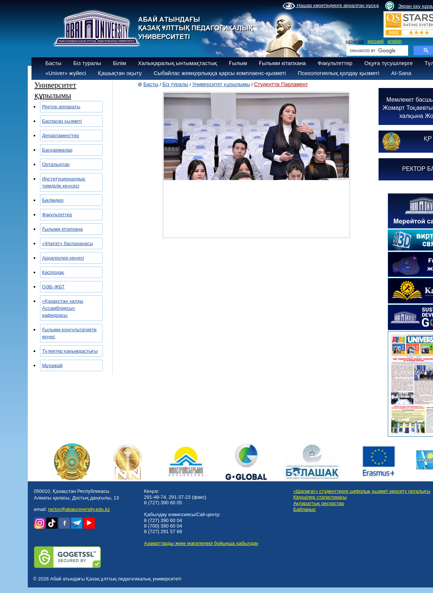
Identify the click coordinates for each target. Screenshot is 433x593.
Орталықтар (56, 164)
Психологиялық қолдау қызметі (338, 73)
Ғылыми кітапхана (282, 63)
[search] (376, 50)
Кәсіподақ (53, 272)
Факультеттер (335, 63)
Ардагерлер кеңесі (63, 258)
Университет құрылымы (221, 84)
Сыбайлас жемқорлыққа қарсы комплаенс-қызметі (220, 73)
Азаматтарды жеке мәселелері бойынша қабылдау (201, 543)
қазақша (355, 41)
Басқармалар (57, 150)
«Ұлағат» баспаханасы (67, 243)
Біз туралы (87, 63)
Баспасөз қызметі (62, 121)
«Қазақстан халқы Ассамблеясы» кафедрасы (62, 308)
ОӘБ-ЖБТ (53, 286)
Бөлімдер (53, 200)
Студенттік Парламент (281, 84)
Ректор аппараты (61, 106)
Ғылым (238, 63)
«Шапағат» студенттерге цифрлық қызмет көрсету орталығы (361, 491)
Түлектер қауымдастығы (70, 351)
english (394, 41)
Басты (53, 63)
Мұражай (52, 365)
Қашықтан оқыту (119, 73)
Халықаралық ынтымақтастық (177, 63)
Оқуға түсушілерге (388, 63)
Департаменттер (60, 135)
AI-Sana (401, 73)
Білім (119, 63)
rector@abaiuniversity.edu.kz (79, 509)
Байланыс (304, 509)
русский (376, 41)
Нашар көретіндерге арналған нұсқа (330, 6)
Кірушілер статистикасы (320, 497)
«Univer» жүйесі (66, 73)
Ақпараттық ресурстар (318, 503)
